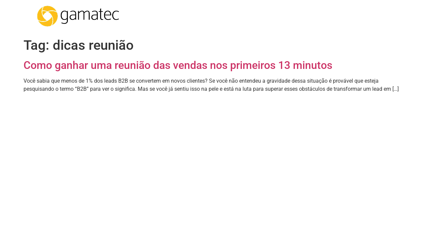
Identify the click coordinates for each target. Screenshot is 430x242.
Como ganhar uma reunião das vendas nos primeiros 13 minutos (178, 65)
